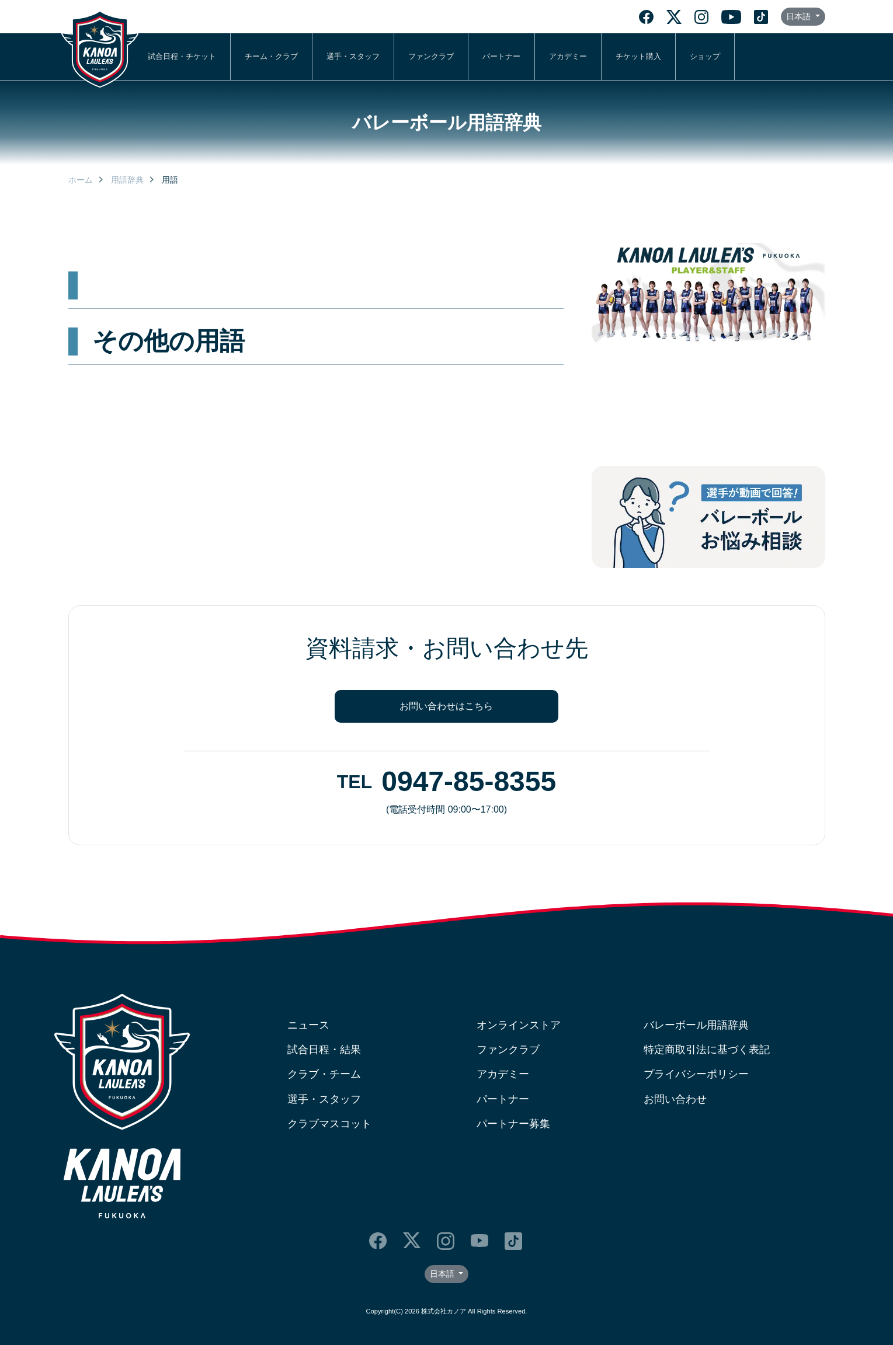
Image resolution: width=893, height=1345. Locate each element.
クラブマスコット (329, 1124)
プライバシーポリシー (696, 1074)
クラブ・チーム (324, 1074)
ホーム (80, 179)
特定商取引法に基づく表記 (707, 1049)
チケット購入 (638, 56)
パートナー (501, 56)
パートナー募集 (513, 1124)
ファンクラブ (431, 56)
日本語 (799, 16)
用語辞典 (127, 179)
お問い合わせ (675, 1099)
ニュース (308, 1025)
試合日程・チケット (182, 56)
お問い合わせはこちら (446, 706)
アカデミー (568, 56)
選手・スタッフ (353, 56)
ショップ (705, 56)
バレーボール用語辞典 (696, 1025)
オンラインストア (519, 1025)
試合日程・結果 (324, 1049)
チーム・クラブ (271, 56)
